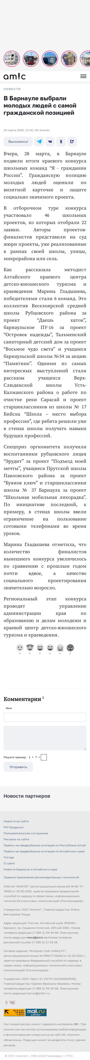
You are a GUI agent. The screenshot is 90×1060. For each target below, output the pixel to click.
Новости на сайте (16, 821)
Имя (9, 708)
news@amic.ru (37, 937)
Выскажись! (18, 141)
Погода (9, 857)
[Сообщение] (45, 738)
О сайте (9, 863)
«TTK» (69, 1056)
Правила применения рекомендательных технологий (41, 877)
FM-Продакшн (14, 827)
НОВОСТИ (12, 89)
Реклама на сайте (16, 839)
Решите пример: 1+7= (22, 757)
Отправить (18, 767)
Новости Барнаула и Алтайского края (30, 869)
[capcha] (44, 757)
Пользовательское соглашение (26, 833)
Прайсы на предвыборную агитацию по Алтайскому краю (44, 851)
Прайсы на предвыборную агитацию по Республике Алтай (45, 845)
